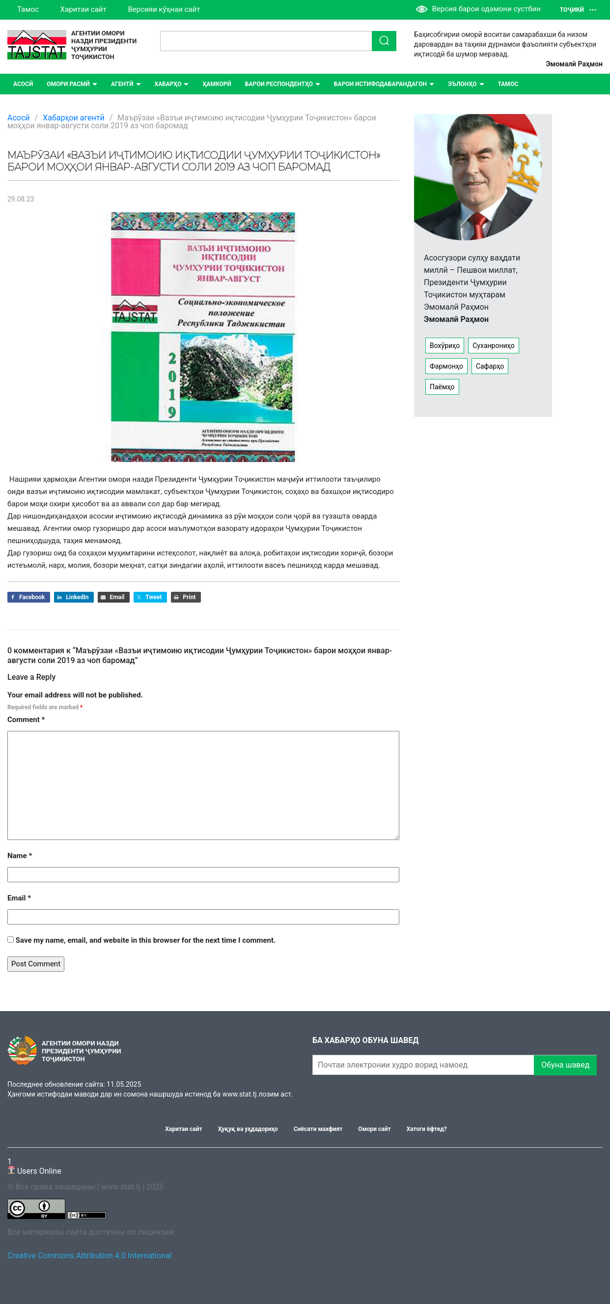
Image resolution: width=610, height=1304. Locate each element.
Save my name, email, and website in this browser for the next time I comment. (146, 940)
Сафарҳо (490, 366)
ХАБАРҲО (168, 84)
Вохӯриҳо (445, 345)
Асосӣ (23, 84)
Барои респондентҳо (279, 84)
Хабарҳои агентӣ (74, 117)
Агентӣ (122, 84)
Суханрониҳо (493, 345)
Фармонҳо (446, 366)
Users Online (34, 1166)
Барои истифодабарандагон (380, 84)
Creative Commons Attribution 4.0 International (89, 1255)
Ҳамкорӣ (216, 84)
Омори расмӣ (68, 84)
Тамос (28, 9)
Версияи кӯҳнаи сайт (164, 9)
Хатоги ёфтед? (427, 1129)
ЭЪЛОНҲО (462, 84)
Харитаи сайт (83, 9)
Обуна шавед (565, 1065)
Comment (26, 719)
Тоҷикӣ (578, 10)
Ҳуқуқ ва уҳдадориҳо (248, 1129)
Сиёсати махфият (318, 1129)
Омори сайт (374, 1129)
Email (19, 898)
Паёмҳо (442, 387)
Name (19, 855)
